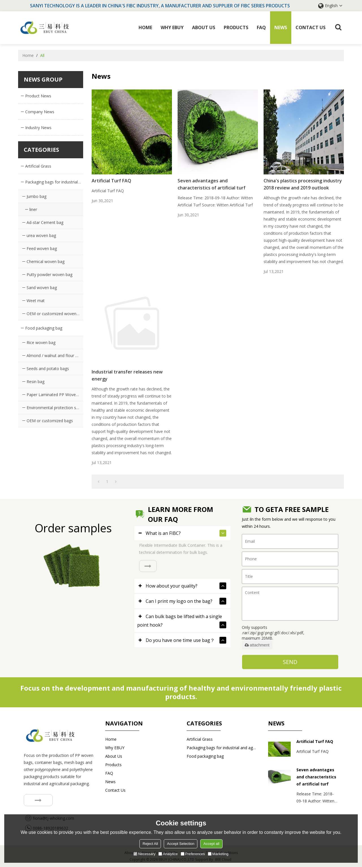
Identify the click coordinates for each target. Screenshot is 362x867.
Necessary (144, 854)
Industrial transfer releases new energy (127, 375)
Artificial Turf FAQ (111, 181)
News (280, 27)
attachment (257, 644)
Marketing (218, 854)
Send (290, 661)
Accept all (211, 844)
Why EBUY (172, 27)
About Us (203, 27)
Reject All (150, 844)
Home (145, 27)
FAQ (261, 27)
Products (236, 27)
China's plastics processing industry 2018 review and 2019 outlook (303, 184)
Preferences (193, 854)
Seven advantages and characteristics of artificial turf (211, 184)
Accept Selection (180, 844)
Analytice (168, 854)
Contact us (311, 27)
